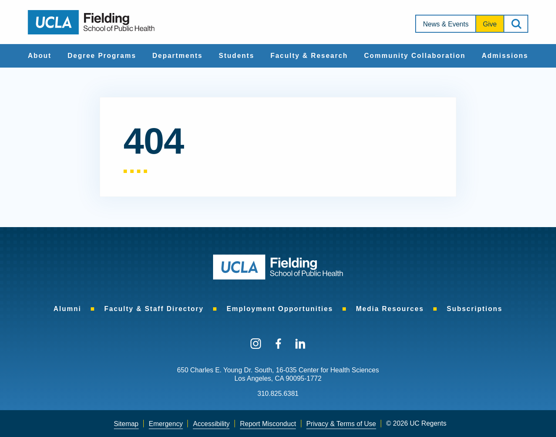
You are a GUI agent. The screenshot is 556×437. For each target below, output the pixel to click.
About (39, 55)
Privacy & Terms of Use (341, 423)
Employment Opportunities (280, 308)
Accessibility (211, 423)
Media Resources (390, 308)
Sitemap (126, 423)
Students (236, 55)
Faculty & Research (309, 55)
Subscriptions (475, 308)
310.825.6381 (278, 393)
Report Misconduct (268, 423)
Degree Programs (102, 55)
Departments (177, 55)
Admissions (505, 55)
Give (490, 24)
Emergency (166, 423)
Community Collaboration (415, 55)
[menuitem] (39, 56)
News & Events (445, 24)
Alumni (67, 308)
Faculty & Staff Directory (154, 308)
